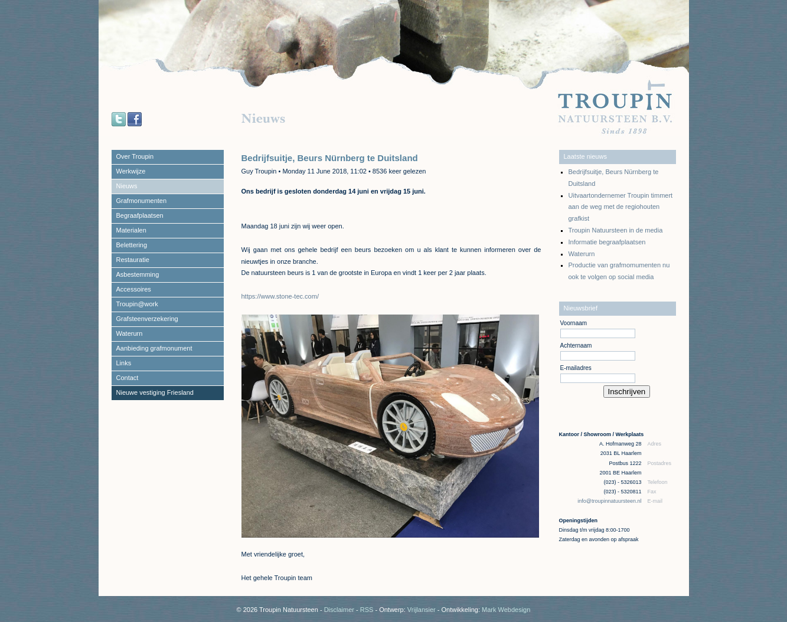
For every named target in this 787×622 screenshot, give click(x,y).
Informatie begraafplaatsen (607, 241)
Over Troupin (135, 156)
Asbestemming (137, 274)
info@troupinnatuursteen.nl (610, 501)
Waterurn (129, 333)
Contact (127, 377)
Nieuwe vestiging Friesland (155, 392)
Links (124, 362)
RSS (367, 609)
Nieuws (127, 185)
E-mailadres (576, 368)
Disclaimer (339, 609)
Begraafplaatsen (140, 215)
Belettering (132, 244)
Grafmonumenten (141, 200)
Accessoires (133, 289)
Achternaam (576, 345)
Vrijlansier (421, 609)
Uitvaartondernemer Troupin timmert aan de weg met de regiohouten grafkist (621, 207)
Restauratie (132, 259)
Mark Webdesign (506, 609)
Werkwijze (131, 171)
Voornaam (573, 323)
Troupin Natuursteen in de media (616, 230)
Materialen (131, 230)
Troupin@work (137, 303)
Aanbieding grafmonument (154, 348)
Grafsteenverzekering (147, 318)
